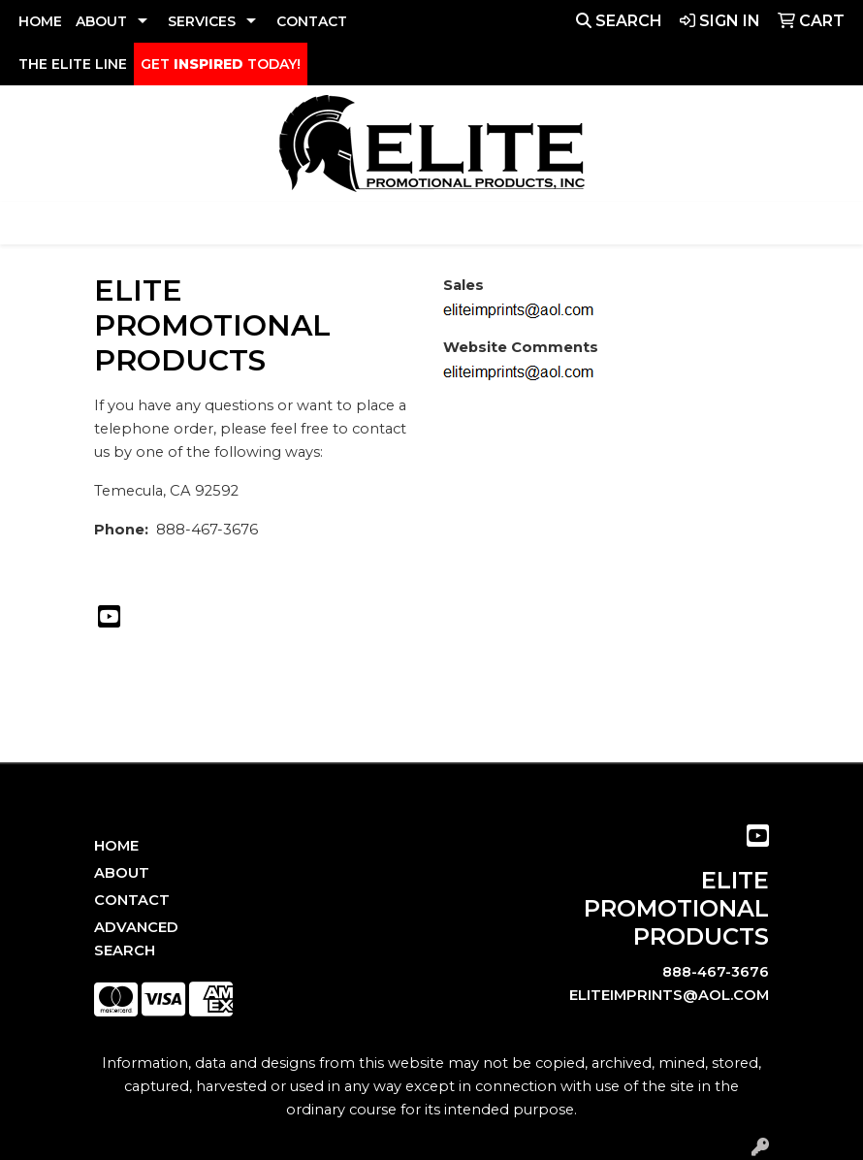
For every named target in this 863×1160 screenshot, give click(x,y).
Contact (132, 900)
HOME (40, 21)
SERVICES (202, 21)
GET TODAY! (221, 64)
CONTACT (311, 21)
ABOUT (101, 21)
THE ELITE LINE (72, 64)
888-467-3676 (715, 972)
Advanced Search (136, 938)
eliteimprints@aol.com (669, 995)
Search (619, 21)
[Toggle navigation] (30, 223)
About (121, 873)
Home (116, 845)
